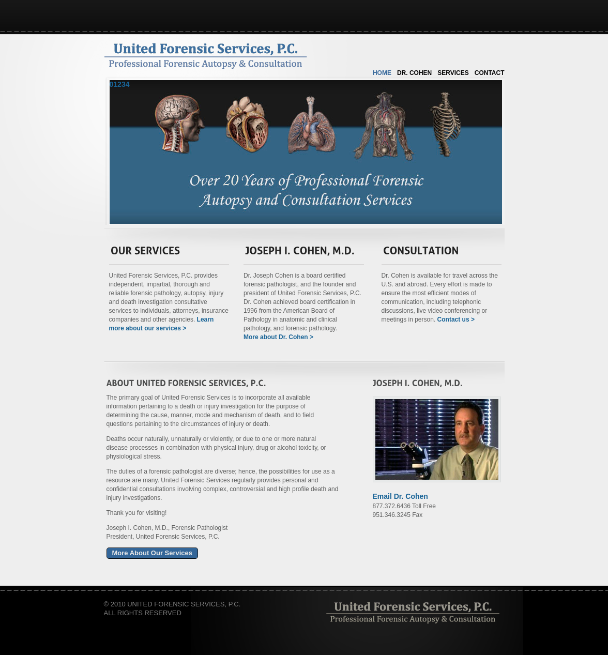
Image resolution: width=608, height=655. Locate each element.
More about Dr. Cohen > (278, 337)
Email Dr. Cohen (400, 496)
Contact (490, 73)
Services (452, 73)
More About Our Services (152, 553)
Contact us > (456, 319)
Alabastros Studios (412, 612)
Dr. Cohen (414, 73)
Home (382, 73)
